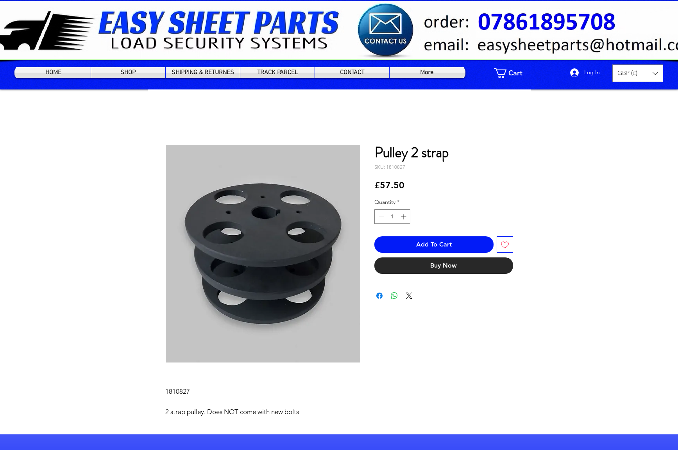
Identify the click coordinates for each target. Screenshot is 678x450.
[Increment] (404, 216)
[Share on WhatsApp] (394, 295)
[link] (513, 73)
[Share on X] (409, 295)
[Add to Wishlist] (505, 244)
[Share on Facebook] (379, 295)
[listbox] (637, 73)
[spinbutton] (392, 216)
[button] (637, 73)
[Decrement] (380, 216)
